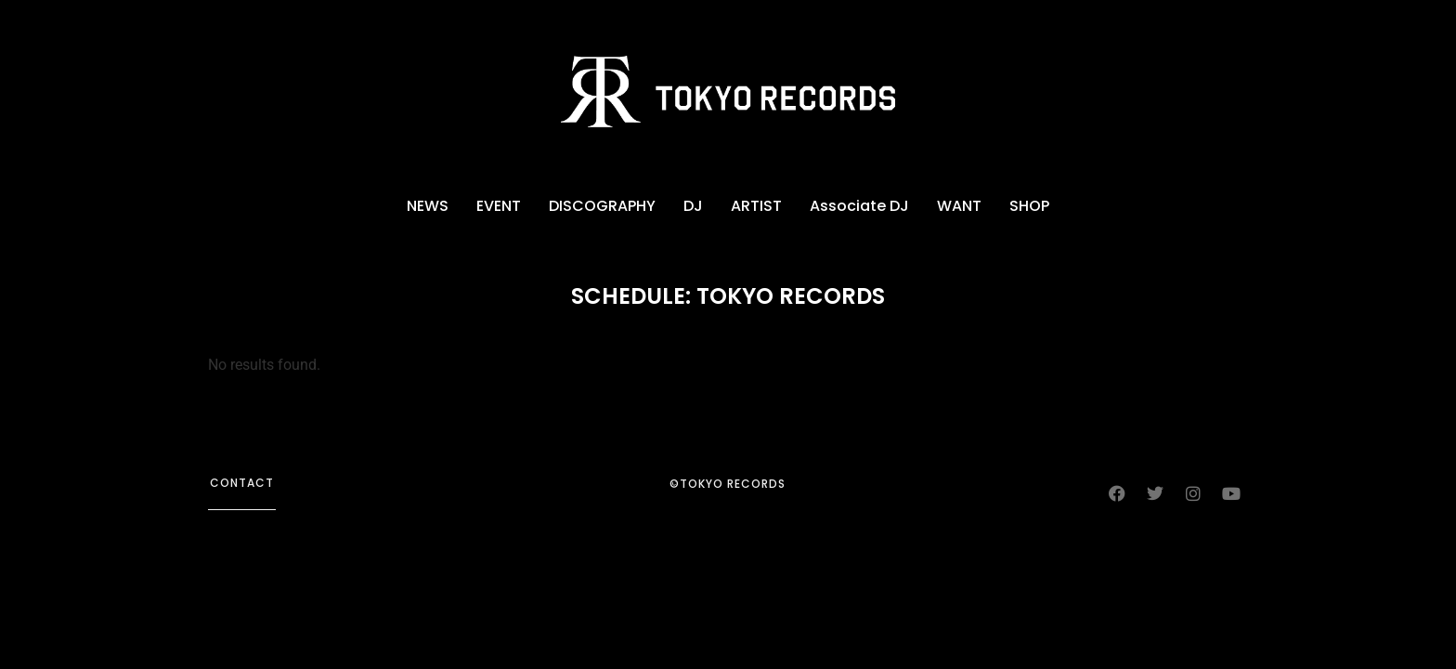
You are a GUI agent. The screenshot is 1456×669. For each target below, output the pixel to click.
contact (242, 483)
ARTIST (756, 205)
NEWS (427, 205)
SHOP (1029, 205)
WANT (959, 205)
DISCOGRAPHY (602, 205)
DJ (693, 205)
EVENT (498, 205)
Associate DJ (859, 205)
